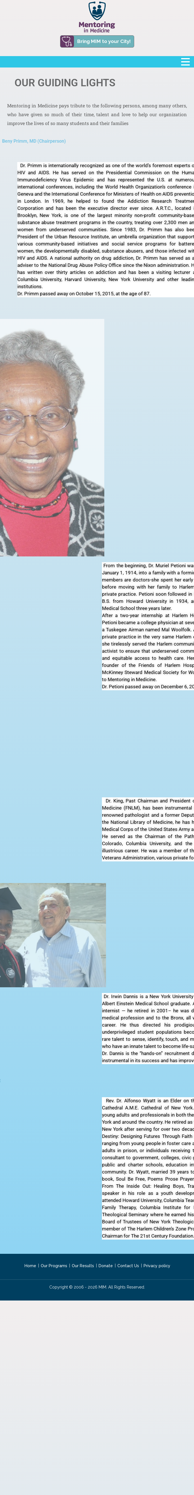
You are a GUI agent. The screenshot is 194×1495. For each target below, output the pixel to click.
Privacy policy (157, 1265)
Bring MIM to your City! (104, 41)
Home (30, 1265)
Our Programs (54, 1265)
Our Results (83, 1265)
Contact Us (128, 1265)
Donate (106, 1265)
